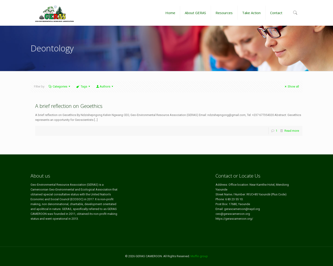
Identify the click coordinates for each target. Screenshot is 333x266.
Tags (83, 86)
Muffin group (199, 256)
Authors (105, 86)
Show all (291, 86)
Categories (59, 86)
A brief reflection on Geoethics (68, 105)
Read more (291, 130)
